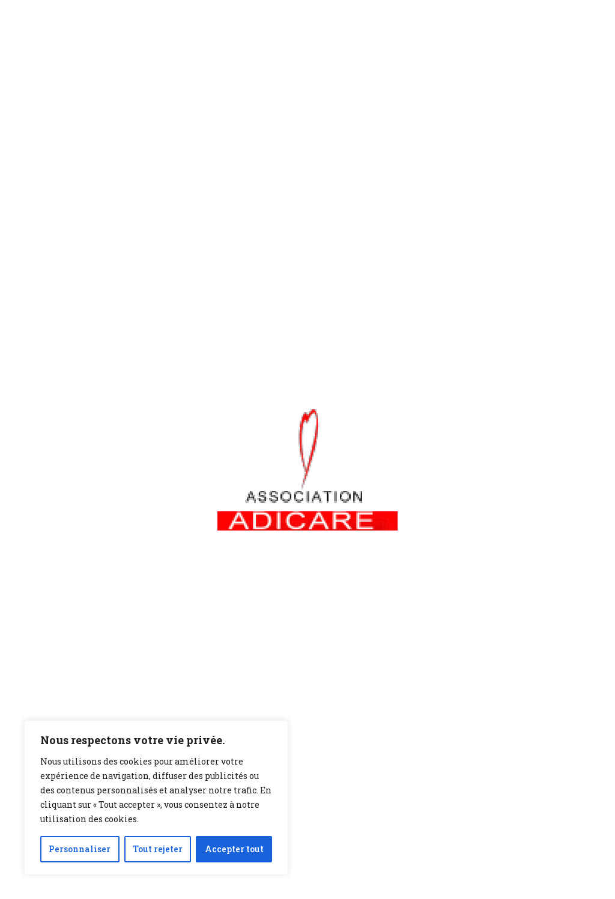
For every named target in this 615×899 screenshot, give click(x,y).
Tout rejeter (158, 849)
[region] (156, 797)
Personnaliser (80, 849)
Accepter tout (234, 849)
